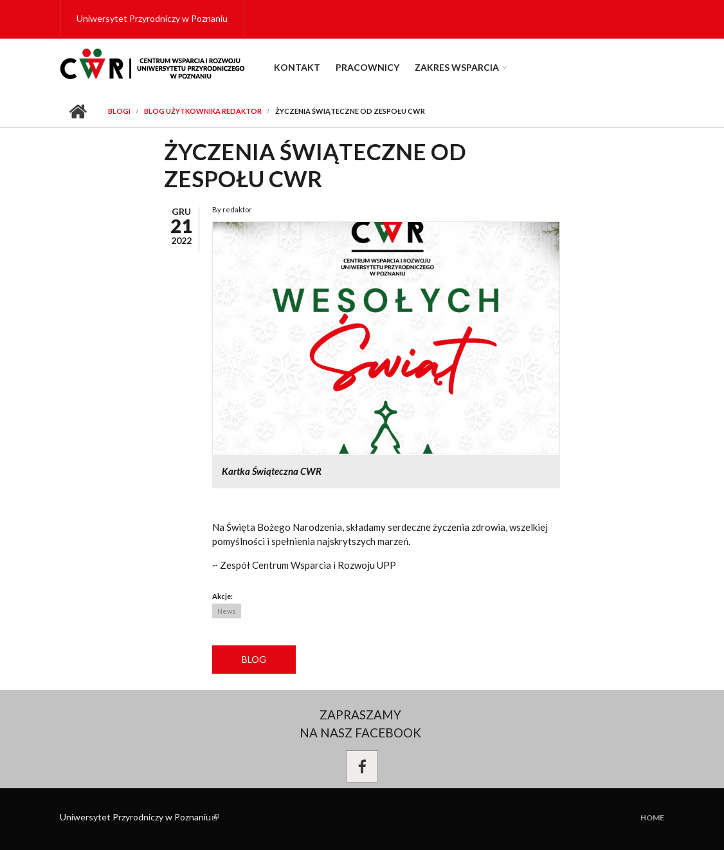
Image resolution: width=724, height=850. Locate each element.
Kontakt (297, 67)
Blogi (119, 111)
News (226, 611)
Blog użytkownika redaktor (203, 111)
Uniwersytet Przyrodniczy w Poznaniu (152, 18)
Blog (254, 659)
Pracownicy (367, 67)
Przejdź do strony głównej (77, 111)
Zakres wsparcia (457, 67)
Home (652, 818)
